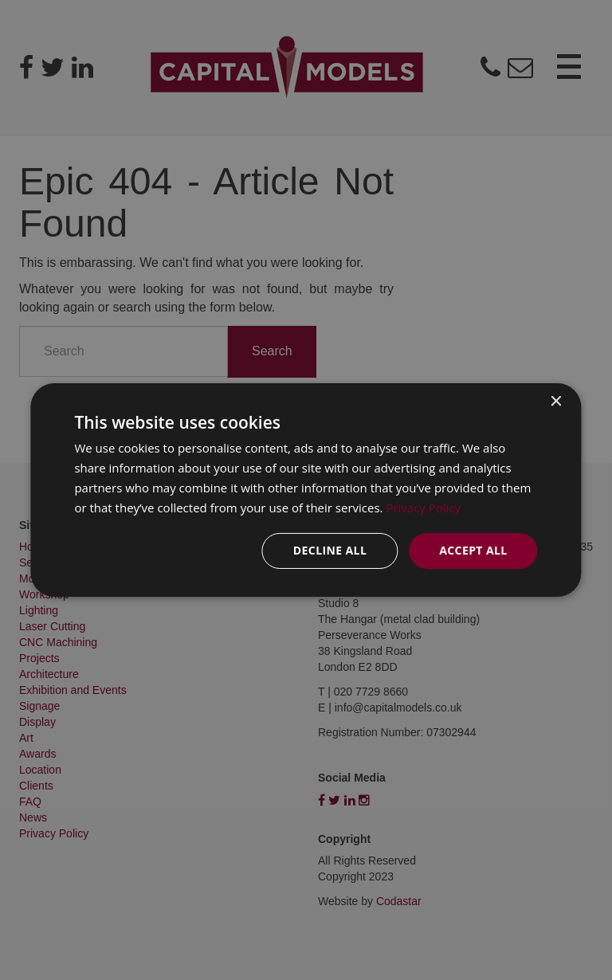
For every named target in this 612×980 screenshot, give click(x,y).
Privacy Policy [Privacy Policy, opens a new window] (423, 507)
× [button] (556, 402)
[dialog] (305, 490)
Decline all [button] (330, 550)
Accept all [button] (473, 550)
